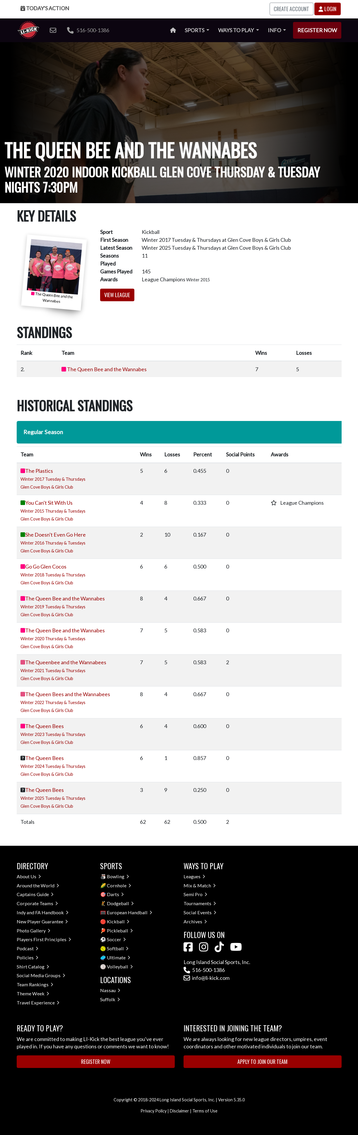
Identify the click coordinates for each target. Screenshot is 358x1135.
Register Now (317, 30)
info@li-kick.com (206, 978)
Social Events (200, 912)
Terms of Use (204, 1110)
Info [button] (275, 30)
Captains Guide (35, 894)
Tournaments (200, 903)
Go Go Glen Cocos (45, 566)
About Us (29, 876)
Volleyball (120, 966)
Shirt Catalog (33, 966)
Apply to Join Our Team (262, 1061)
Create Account (291, 9)
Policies (27, 957)
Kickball (118, 921)
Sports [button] (195, 30)
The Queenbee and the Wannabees (65, 662)
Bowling (118, 876)
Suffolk (110, 999)
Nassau (110, 990)
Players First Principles (44, 939)
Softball (118, 948)
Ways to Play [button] (236, 30)
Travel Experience (38, 1002)
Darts (115, 894)
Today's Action (44, 8)
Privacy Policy (154, 1110)
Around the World (38, 885)
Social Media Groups (41, 975)
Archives (195, 921)
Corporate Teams (37, 903)
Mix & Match (200, 885)
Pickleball (120, 930)
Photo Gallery (33, 930)
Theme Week (33, 993)
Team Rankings (35, 984)
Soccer (116, 939)
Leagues (194, 876)
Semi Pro (195, 894)
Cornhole (119, 885)
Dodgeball (120, 903)
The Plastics (39, 471)
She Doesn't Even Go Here (55, 534)
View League (117, 295)
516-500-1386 (88, 30)
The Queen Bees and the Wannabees (67, 694)
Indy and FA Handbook (42, 912)
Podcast (27, 948)
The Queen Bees (44, 726)
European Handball (129, 912)
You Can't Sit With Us (49, 502)
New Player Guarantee (42, 921)
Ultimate (118, 957)
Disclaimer (179, 1110)
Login (327, 9)
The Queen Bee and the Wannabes (107, 369)
